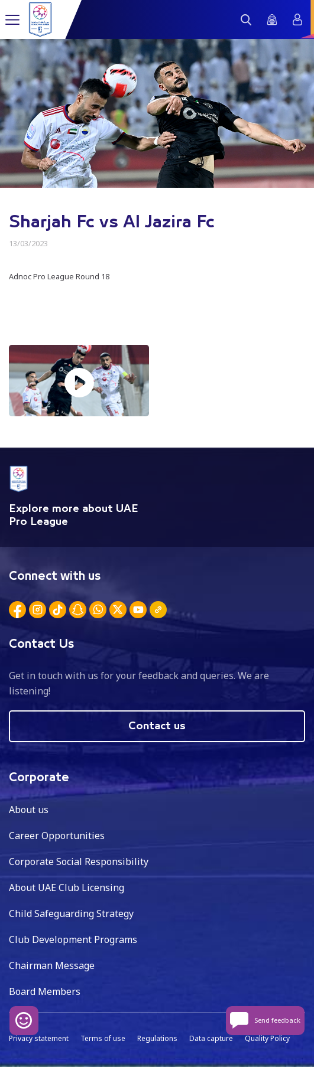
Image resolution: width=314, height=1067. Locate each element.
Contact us (157, 726)
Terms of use (102, 1038)
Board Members (44, 991)
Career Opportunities (57, 835)
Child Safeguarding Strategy (71, 913)
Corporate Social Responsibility (78, 861)
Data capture (211, 1038)
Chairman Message (52, 965)
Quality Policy (267, 1038)
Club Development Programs (73, 939)
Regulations (157, 1038)
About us (28, 809)
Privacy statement (39, 1038)
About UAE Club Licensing (66, 887)
